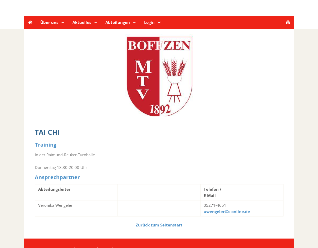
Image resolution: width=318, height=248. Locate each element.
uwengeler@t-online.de (227, 211)
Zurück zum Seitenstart (159, 225)
